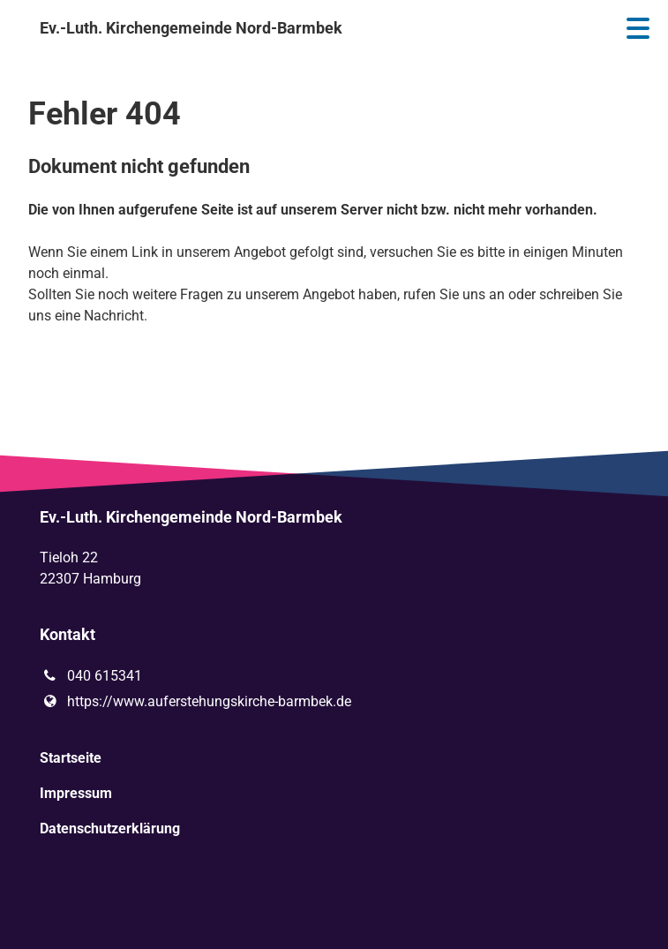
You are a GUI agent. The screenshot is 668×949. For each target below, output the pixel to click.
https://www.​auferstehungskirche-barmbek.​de (195, 701)
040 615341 (90, 676)
